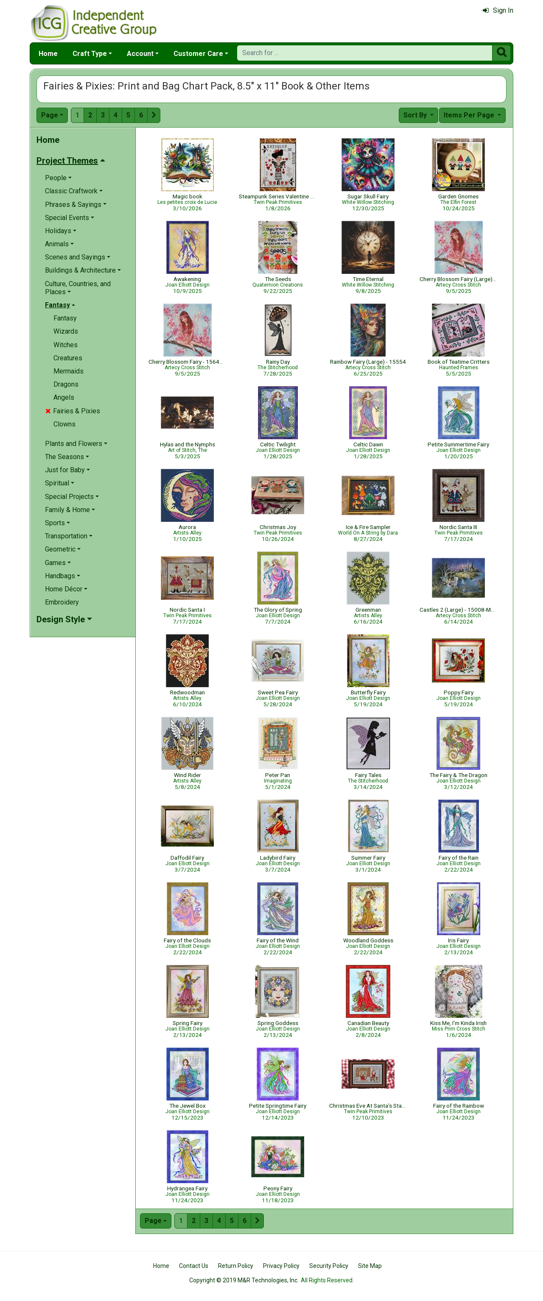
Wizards (65, 331)
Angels (63, 397)
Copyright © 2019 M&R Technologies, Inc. (244, 1280)
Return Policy (235, 1265)
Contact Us (193, 1265)
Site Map (370, 1265)
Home (48, 54)
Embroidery (62, 602)
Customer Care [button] (198, 54)
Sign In (498, 10)
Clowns (64, 424)
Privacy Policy (281, 1265)
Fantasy (65, 318)
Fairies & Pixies (72, 411)
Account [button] (140, 54)
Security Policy (328, 1265)
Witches (65, 345)
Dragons (65, 384)
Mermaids (68, 371)
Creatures (67, 358)
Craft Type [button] (90, 54)
